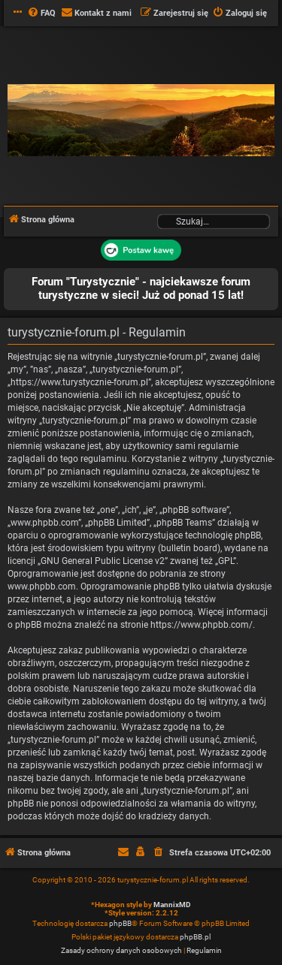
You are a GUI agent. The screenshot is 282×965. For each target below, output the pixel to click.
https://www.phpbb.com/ (201, 625)
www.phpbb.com (42, 586)
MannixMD (172, 904)
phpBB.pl (195, 937)
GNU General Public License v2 (103, 561)
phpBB (120, 923)
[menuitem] (41, 14)
